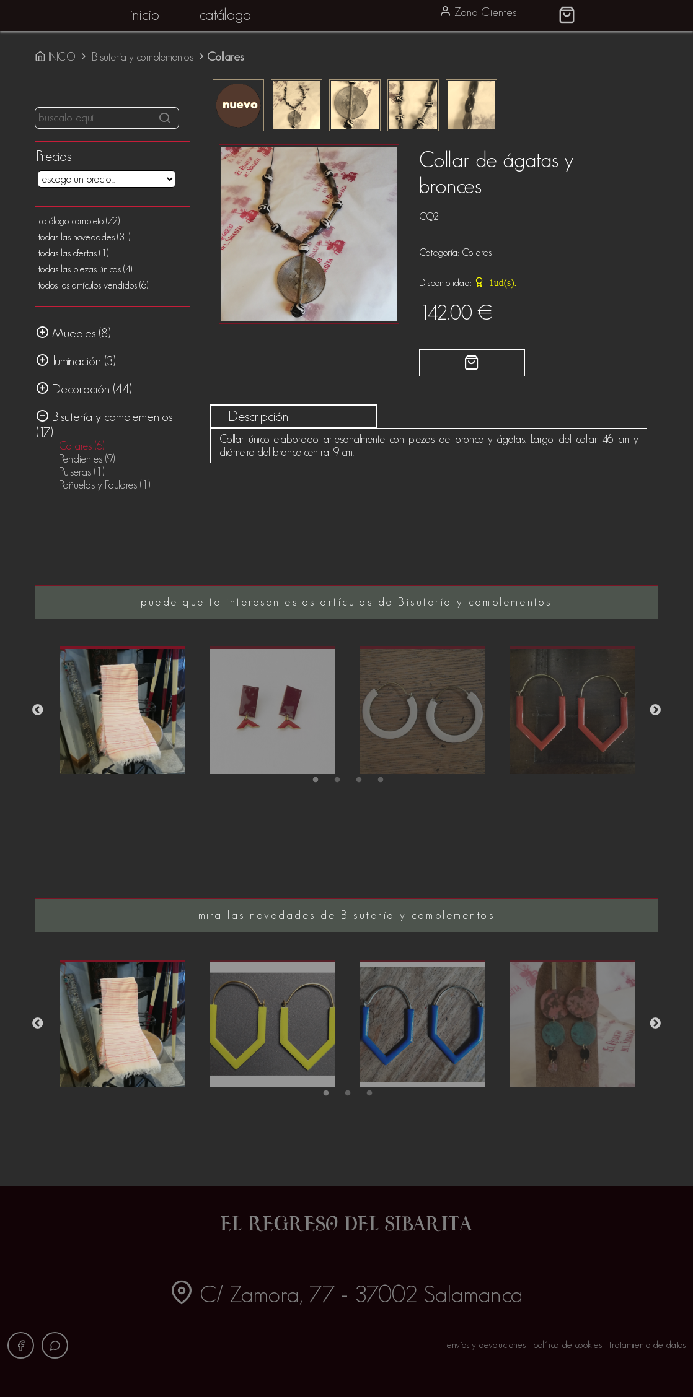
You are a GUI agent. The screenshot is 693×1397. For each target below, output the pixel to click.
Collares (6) (81, 446)
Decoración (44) (84, 388)
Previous (38, 710)
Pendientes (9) (87, 459)
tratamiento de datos (647, 1344)
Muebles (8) (73, 332)
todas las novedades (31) (84, 237)
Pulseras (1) (81, 472)
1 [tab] (314, 782)
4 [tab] (379, 782)
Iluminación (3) (76, 360)
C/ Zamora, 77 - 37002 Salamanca (346, 1294)
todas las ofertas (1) (73, 253)
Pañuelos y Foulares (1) (104, 485)
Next (655, 710)
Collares (477, 252)
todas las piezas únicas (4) (85, 269)
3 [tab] (357, 782)
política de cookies (567, 1344)
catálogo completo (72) (79, 220)
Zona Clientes (477, 12)
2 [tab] (335, 782)
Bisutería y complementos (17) (104, 424)
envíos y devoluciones (486, 1344)
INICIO (56, 57)
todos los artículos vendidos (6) (93, 285)
